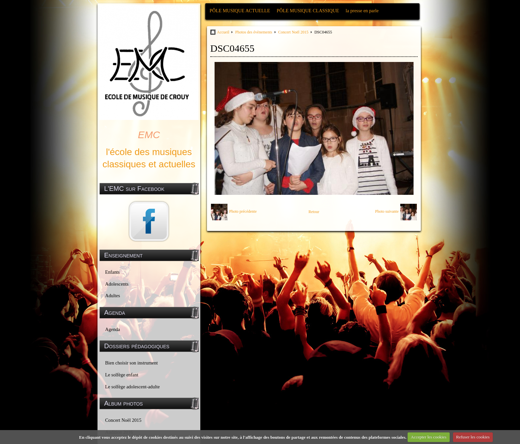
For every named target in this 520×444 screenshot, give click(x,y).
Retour (313, 211)
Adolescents (116, 284)
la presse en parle (362, 10)
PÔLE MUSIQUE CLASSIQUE (308, 10)
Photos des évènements (253, 32)
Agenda (112, 329)
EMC (149, 134)
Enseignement (123, 255)
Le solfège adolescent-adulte (132, 386)
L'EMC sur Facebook (134, 188)
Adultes (112, 295)
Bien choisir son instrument (131, 362)
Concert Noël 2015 (123, 420)
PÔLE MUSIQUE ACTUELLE (240, 10)
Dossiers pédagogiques (136, 346)
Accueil (223, 32)
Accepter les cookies (429, 436)
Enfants (112, 272)
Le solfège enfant (121, 374)
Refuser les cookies (472, 436)
